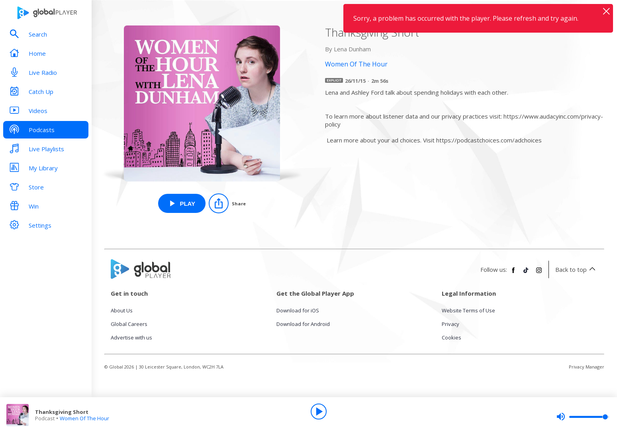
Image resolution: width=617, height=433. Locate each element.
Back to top (576, 269)
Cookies (451, 337)
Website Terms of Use (468, 310)
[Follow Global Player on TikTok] (526, 273)
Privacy (450, 324)
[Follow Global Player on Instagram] (539, 273)
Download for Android (303, 324)
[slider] (582, 416)
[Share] (227, 203)
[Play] (319, 411)
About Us (122, 310)
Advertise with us (131, 337)
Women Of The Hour (84, 418)
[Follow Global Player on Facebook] (513, 273)
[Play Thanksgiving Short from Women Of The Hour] (182, 203)
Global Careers (129, 324)
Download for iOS (297, 310)
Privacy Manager (586, 366)
